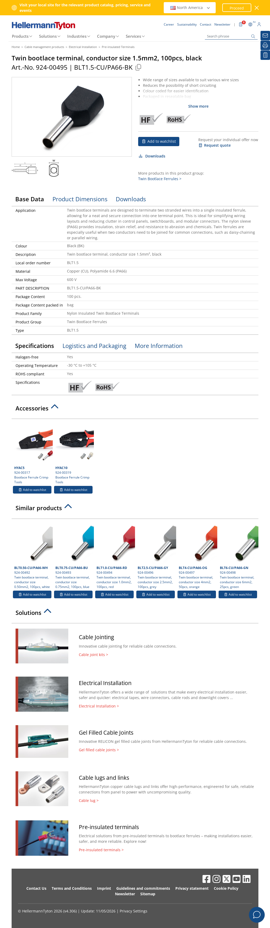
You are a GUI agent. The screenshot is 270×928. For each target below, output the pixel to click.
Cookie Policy (226, 888)
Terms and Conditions (72, 888)
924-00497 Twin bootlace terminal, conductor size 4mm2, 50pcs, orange (197, 555)
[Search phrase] (231, 36)
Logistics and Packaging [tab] (94, 346)
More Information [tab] (159, 346)
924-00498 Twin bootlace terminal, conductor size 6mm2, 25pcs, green (238, 555)
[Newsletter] (265, 35)
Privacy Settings (133, 910)
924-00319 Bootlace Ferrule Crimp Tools (74, 453)
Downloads (151, 156)
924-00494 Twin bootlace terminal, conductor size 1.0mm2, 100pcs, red (115, 555)
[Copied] (138, 67)
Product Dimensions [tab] (79, 199)
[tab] (135, 409)
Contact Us (36, 888)
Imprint (104, 888)
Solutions (48, 36)
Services (133, 36)
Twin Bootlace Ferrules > (159, 178)
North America (190, 7)
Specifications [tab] (34, 346)
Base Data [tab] (29, 199)
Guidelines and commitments (143, 888)
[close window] (257, 8)
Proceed (237, 8)
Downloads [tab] (131, 199)
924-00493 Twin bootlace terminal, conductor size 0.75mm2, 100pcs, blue (74, 555)
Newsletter (125, 893)
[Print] (265, 45)
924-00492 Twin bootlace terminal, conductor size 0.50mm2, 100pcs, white (32, 555)
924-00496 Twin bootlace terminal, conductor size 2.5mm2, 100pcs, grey (156, 555)
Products (20, 36)
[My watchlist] (265, 55)
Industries (76, 36)
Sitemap (147, 893)
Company (106, 36)
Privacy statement (192, 888)
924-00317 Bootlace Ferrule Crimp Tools (32, 453)
